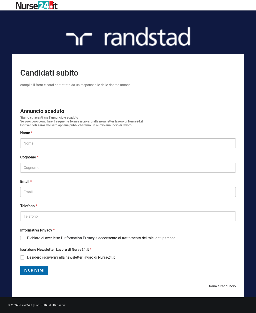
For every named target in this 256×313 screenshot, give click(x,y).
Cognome (29, 157)
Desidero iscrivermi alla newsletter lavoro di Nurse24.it (71, 257)
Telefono (28, 206)
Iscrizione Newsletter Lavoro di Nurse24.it (55, 249)
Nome (26, 133)
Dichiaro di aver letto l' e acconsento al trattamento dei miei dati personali (102, 238)
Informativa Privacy (37, 230)
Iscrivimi (34, 270)
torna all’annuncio (222, 286)
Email (26, 181)
